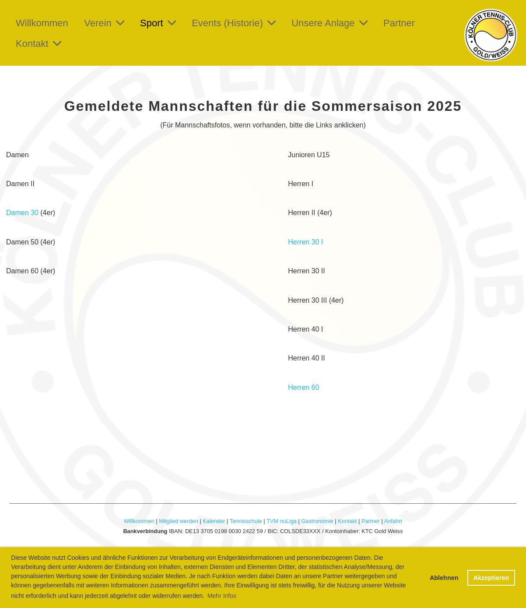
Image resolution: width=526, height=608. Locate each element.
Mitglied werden (178, 521)
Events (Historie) (234, 23)
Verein (104, 23)
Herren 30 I (305, 242)
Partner (399, 23)
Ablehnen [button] (444, 577)
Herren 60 (303, 387)
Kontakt (38, 43)
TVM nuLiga (282, 521)
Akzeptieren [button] (491, 577)
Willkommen (42, 23)
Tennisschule (246, 521)
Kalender (214, 521)
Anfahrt (393, 521)
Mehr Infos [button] (221, 595)
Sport (158, 23)
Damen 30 (22, 212)
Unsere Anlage (329, 23)
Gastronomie (317, 521)
